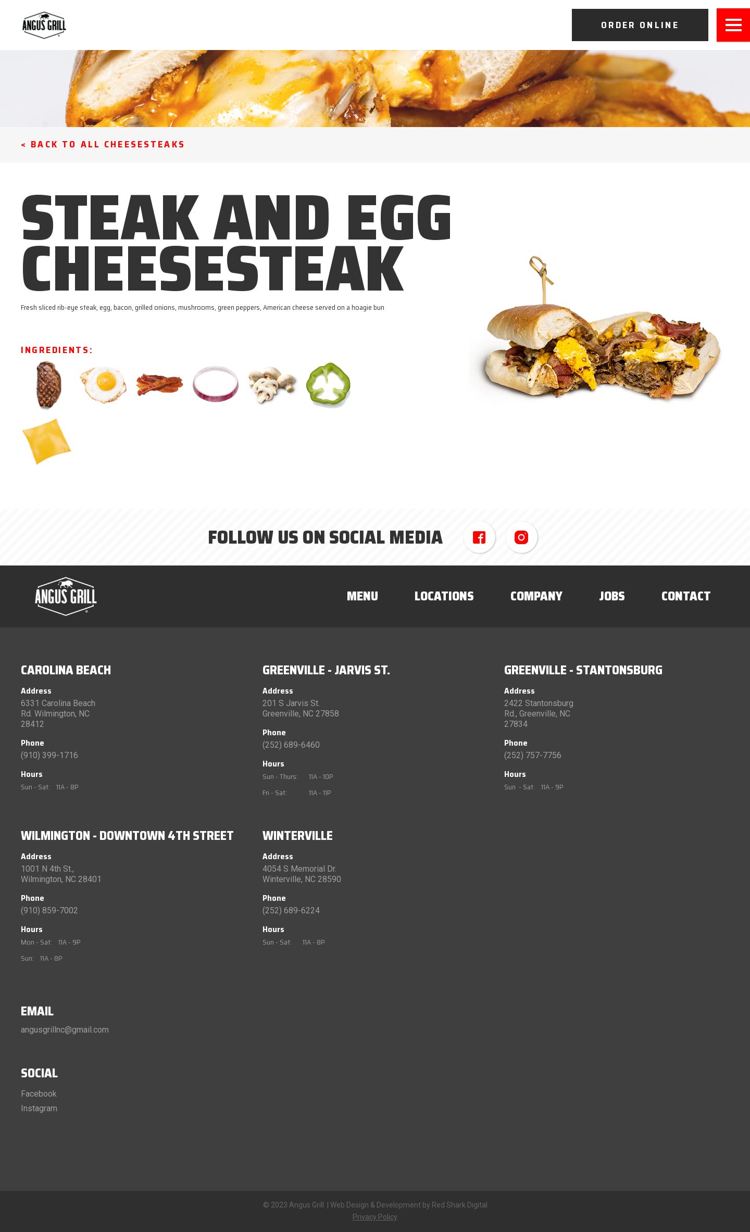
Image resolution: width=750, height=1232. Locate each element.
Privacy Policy (375, 1217)
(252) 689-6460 (291, 745)
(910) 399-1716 (49, 755)
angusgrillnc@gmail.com (65, 1030)
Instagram (39, 1108)
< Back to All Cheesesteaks (103, 144)
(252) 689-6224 (291, 910)
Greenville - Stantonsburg (583, 670)
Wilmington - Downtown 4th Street (127, 836)
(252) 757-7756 (532, 755)
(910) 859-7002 (49, 910)
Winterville (297, 836)
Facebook (39, 1094)
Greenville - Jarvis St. (326, 670)
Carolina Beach (66, 670)
